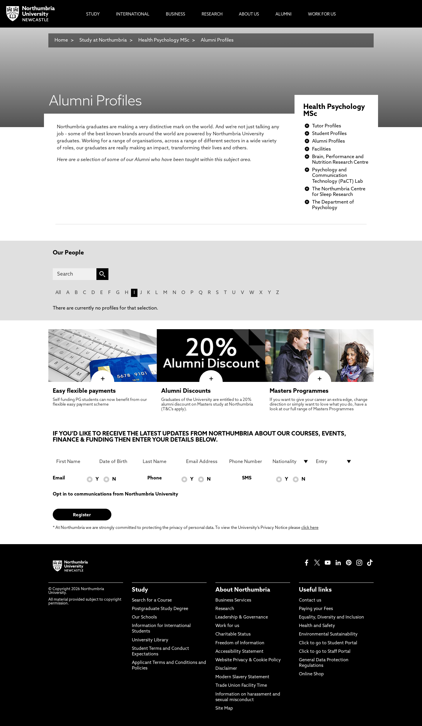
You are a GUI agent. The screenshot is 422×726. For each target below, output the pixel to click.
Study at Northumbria (103, 40)
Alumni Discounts (186, 391)
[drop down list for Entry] (334, 461)
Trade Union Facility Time (241, 686)
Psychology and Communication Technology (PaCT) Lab (337, 176)
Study (140, 590)
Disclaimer (226, 669)
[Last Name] (161, 461)
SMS (246, 478)
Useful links (315, 590)
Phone (154, 478)
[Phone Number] (247, 461)
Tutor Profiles (326, 126)
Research (224, 609)
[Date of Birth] (117, 461)
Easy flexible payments (84, 391)
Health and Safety (317, 626)
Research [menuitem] (212, 14)
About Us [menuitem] (249, 14)
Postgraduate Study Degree (160, 609)
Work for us (227, 626)
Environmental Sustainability (328, 634)
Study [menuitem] (93, 14)
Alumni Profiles (217, 40)
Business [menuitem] (175, 14)
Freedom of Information (239, 643)
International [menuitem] (132, 14)
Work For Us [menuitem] (322, 14)
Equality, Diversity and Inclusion (331, 617)
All (58, 293)
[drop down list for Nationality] (291, 461)
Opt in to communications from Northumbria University (115, 494)
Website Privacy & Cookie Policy (248, 660)
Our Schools (144, 617)
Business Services (233, 600)
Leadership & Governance (241, 617)
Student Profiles (329, 133)
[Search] (74, 274)
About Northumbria (242, 590)
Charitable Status (233, 634)
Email (59, 478)
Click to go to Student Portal (328, 643)
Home (61, 40)
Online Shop (311, 674)
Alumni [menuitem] (283, 14)
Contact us (310, 600)
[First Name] (74, 461)
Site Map (224, 708)
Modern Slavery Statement (242, 677)
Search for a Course (152, 600)
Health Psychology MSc (163, 40)
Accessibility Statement (239, 652)
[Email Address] (204, 461)
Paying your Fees (316, 609)
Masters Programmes (299, 391)
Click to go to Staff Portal (324, 652)
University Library (150, 640)
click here (310, 528)
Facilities (321, 149)
